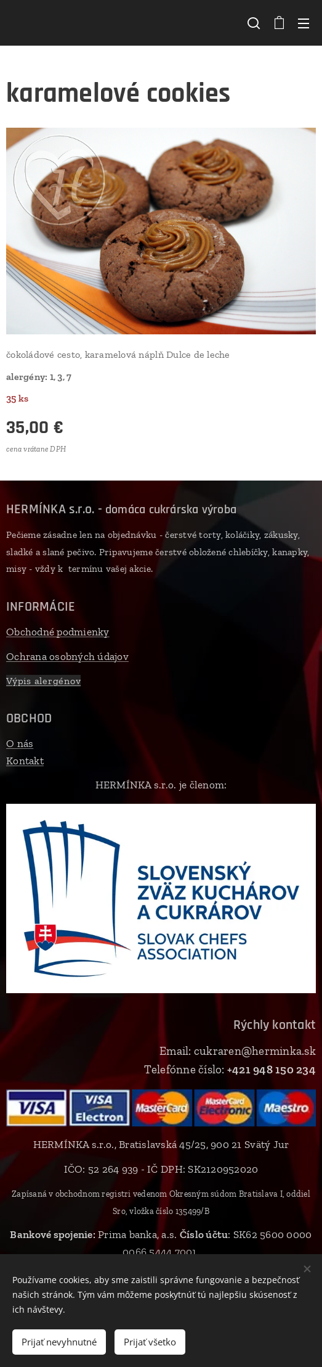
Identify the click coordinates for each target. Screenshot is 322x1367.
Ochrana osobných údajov (67, 656)
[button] (253, 22)
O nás (19, 743)
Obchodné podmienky (58, 632)
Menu (303, 23)
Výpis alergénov (43, 681)
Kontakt (25, 760)
